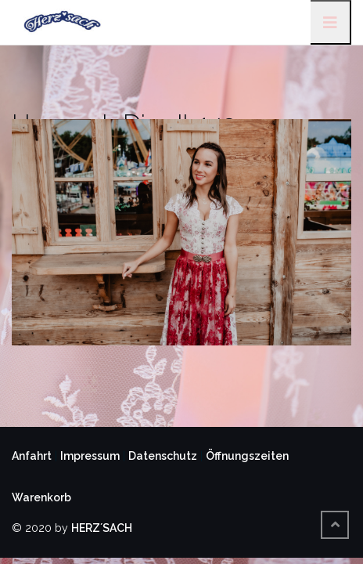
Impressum (90, 456)
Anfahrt (32, 456)
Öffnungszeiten (247, 456)
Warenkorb (41, 497)
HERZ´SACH (101, 528)
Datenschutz (162, 456)
